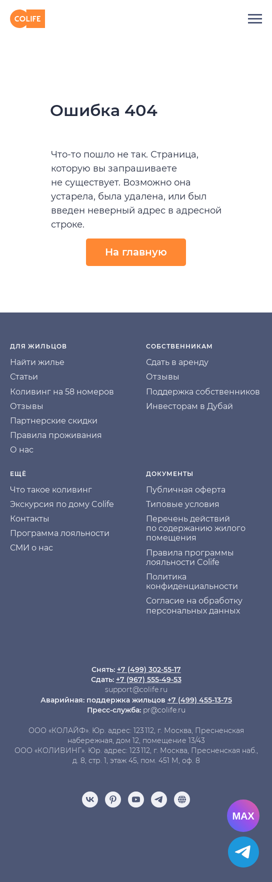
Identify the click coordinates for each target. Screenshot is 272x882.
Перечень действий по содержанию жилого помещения (196, 528)
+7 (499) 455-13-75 (200, 700)
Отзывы (27, 406)
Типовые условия (183, 504)
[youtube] (136, 800)
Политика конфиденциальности (192, 581)
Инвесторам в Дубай (189, 406)
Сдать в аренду (177, 362)
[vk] (90, 800)
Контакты (30, 519)
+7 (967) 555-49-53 (149, 679)
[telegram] (159, 800)
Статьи (24, 377)
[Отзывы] (182, 800)
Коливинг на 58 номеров (62, 391)
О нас (22, 449)
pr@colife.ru (164, 710)
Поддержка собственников (203, 391)
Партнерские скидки (54, 421)
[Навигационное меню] (255, 19)
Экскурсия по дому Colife (62, 504)
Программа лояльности (60, 533)
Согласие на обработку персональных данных (194, 605)
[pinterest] (113, 800)
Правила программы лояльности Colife (190, 557)
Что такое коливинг (51, 489)
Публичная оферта (186, 489)
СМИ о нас (31, 547)
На (15, 362)
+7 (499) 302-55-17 (149, 669)
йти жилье (42, 362)
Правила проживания (56, 435)
